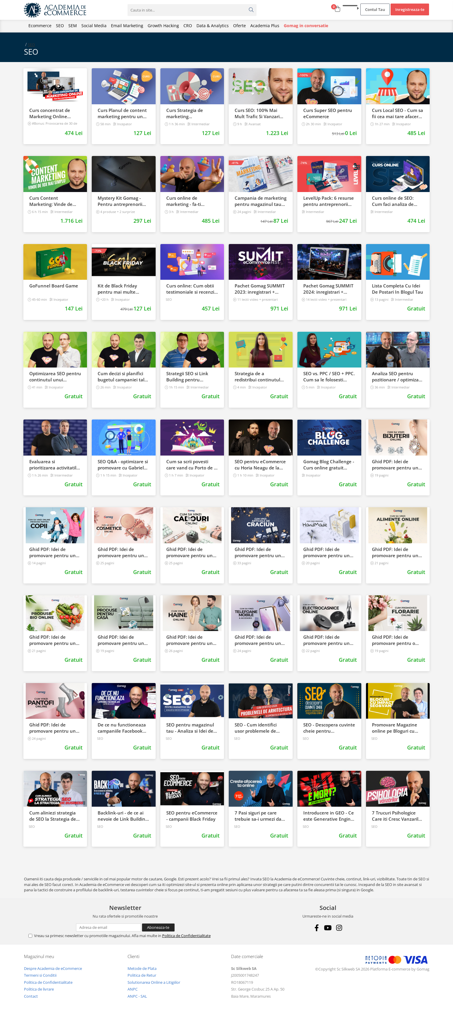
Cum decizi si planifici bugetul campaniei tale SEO (122, 376)
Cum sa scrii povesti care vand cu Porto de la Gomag (192, 465)
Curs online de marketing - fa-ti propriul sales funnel (188, 201)
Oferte (239, 25)
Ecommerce (39, 25)
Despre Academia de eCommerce (53, 968)
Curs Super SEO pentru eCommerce (327, 113)
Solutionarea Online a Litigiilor (154, 982)
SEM (72, 25)
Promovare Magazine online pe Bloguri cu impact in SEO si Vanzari (397, 728)
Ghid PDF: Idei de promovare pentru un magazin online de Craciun (258, 552)
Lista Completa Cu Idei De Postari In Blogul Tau (397, 289)
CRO (187, 25)
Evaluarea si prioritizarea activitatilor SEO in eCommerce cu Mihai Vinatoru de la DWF (55, 465)
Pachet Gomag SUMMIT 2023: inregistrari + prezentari (260, 289)
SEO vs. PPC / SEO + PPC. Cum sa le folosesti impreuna (329, 376)
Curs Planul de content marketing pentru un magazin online (122, 113)
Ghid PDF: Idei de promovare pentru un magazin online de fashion (189, 640)
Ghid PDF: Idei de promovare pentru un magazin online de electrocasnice (326, 640)
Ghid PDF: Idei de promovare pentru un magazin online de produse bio (52, 640)
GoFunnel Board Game (53, 286)
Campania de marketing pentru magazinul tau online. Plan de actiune (260, 201)
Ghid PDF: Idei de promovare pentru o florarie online (393, 640)
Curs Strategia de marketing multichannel (184, 113)
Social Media (94, 25)
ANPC (133, 989)
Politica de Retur (142, 975)
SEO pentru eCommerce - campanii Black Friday (191, 816)
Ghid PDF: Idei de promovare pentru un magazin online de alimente (395, 552)
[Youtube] (328, 928)
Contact (31, 996)
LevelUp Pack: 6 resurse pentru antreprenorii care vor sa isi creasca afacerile (328, 201)
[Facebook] (317, 928)
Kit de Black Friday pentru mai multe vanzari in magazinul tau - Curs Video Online (122, 289)
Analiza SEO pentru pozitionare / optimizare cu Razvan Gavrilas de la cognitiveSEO (398, 376)
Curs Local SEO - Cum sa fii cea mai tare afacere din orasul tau (397, 113)
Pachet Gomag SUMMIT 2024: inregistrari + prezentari (328, 289)
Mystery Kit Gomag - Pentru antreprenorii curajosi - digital (120, 201)
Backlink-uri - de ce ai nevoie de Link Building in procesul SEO (123, 816)
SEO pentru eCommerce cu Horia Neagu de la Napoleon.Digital (260, 465)
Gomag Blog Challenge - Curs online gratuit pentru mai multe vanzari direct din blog (328, 465)
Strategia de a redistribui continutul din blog (257, 376)
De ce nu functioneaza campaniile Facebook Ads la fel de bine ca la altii (122, 728)
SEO (60, 25)
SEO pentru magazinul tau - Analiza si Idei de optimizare (190, 728)
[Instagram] (339, 928)
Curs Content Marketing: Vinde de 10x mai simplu (50, 201)
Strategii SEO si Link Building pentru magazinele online (187, 376)
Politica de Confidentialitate (186, 935)
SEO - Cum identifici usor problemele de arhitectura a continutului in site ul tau (258, 728)
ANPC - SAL (137, 996)
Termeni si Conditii (40, 975)
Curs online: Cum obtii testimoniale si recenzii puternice (190, 289)
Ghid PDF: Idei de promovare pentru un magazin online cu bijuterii (395, 465)
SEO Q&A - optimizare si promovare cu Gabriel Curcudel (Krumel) (123, 465)
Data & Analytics (212, 25)
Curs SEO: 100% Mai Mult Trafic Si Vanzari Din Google (257, 113)
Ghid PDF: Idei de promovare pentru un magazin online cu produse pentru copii (52, 552)
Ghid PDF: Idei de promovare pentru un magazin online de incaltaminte (52, 728)
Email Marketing (127, 25)
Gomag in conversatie (306, 25)
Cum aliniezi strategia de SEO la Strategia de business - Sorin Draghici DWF (52, 816)
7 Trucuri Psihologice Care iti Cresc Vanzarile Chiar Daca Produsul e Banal (396, 816)
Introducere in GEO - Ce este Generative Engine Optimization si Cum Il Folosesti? (328, 816)
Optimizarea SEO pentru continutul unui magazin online (55, 376)
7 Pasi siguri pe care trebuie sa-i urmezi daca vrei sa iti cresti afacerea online (260, 816)
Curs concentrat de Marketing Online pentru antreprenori (51, 113)
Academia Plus (264, 25)
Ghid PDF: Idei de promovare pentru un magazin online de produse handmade (326, 552)
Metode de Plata (142, 968)
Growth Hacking (163, 25)
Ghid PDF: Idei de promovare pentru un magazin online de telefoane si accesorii (258, 640)
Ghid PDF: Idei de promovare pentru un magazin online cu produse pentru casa (121, 640)
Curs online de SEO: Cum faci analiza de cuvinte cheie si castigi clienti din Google (396, 201)
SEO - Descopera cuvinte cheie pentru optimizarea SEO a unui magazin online (329, 728)
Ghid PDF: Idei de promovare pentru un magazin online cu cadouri (189, 552)
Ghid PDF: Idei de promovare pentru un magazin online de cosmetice (121, 552)
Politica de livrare (39, 989)
